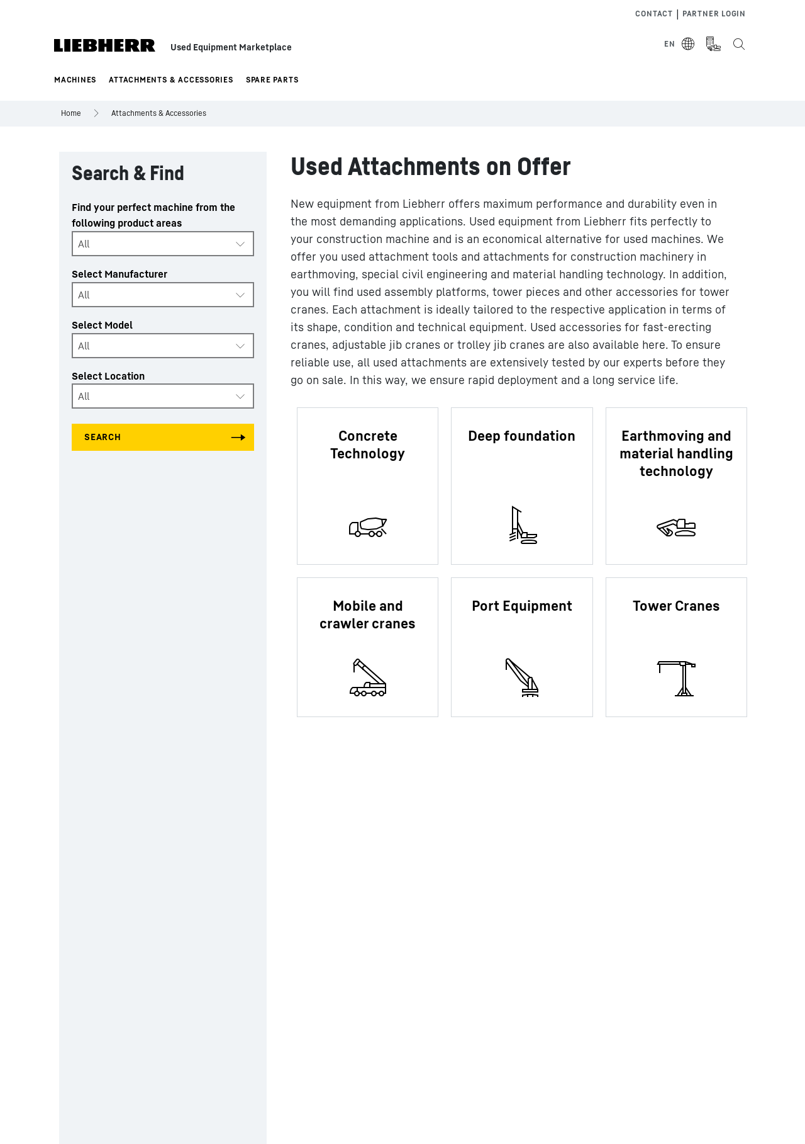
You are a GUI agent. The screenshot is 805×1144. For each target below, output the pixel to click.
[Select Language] (680, 44)
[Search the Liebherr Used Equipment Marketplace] (738, 44)
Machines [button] (75, 79)
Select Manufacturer (119, 274)
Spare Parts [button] (272, 79)
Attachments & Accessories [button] (171, 79)
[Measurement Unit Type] (713, 44)
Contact (653, 13)
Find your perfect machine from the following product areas (153, 215)
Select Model (102, 325)
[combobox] (163, 243)
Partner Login (714, 13)
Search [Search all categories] (102, 436)
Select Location (108, 376)
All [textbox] (83, 243)
